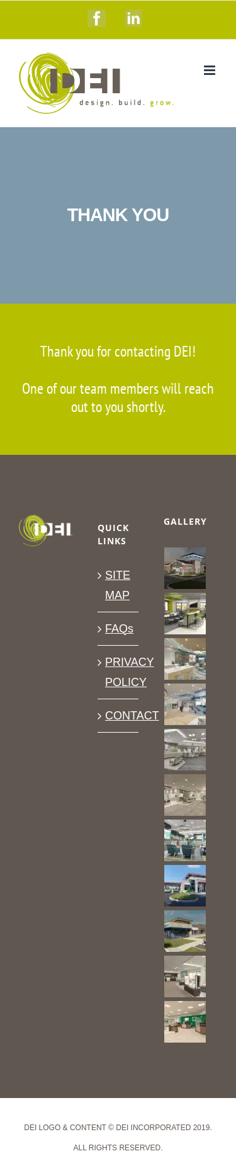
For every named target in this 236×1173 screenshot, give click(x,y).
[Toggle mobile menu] (210, 70)
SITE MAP (117, 585)
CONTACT (118, 715)
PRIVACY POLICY (118, 672)
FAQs (118, 628)
